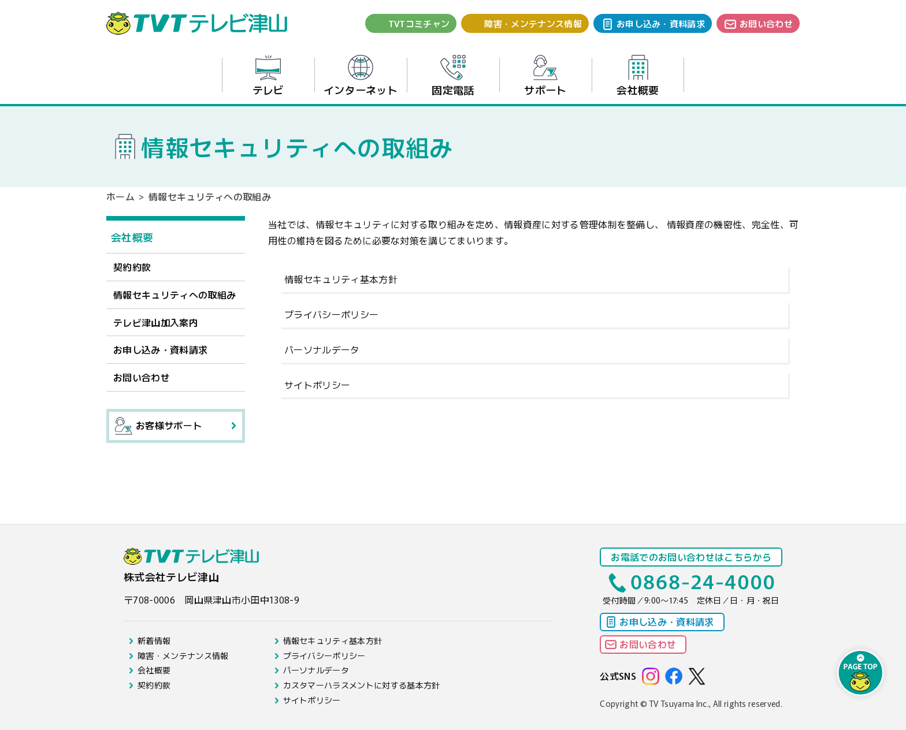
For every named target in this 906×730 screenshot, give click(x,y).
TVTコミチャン (419, 23)
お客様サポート (158, 426)
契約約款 (132, 267)
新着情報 (154, 640)
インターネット (361, 76)
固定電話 (453, 76)
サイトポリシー (317, 385)
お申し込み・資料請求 (661, 23)
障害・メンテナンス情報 (533, 23)
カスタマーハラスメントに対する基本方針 (361, 685)
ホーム (120, 196)
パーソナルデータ (322, 349)
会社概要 (638, 76)
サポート (545, 76)
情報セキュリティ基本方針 (341, 279)
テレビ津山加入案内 (155, 322)
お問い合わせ (766, 23)
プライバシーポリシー (331, 314)
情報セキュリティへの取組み (174, 294)
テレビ (268, 76)
